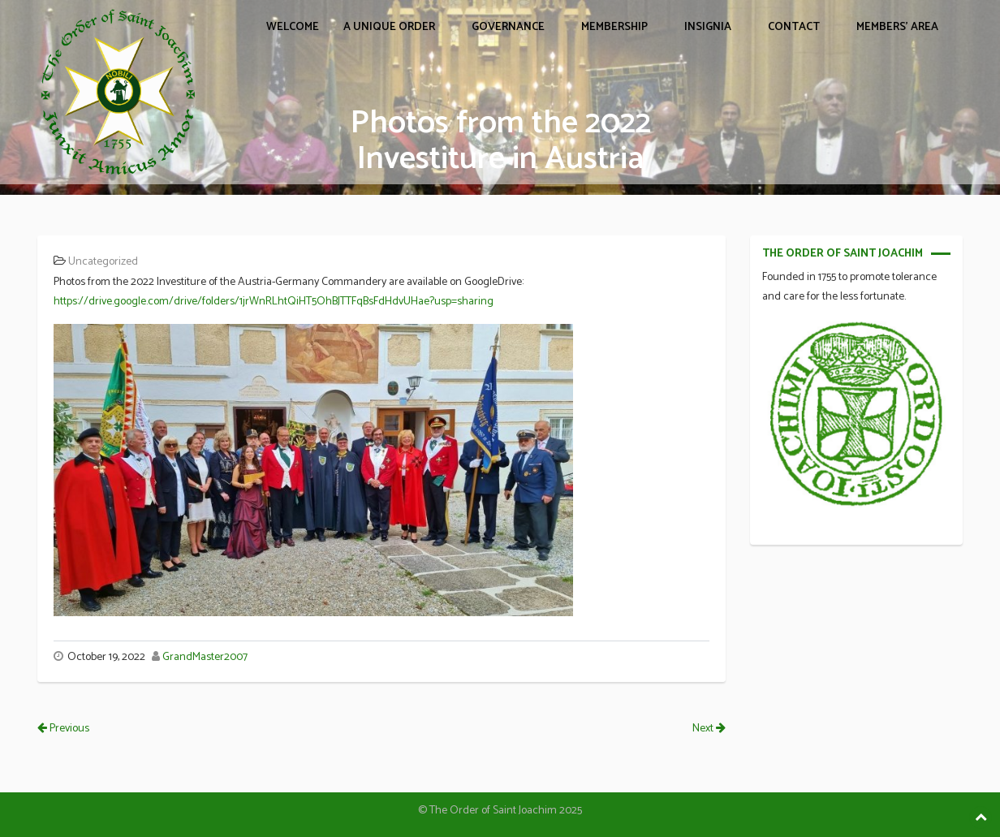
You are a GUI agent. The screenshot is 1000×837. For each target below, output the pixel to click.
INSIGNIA (707, 27)
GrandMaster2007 (205, 657)
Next (709, 728)
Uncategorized (103, 261)
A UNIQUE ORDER (389, 27)
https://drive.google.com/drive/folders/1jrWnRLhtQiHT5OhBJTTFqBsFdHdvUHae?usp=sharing (274, 301)
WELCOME (292, 27)
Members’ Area (897, 27)
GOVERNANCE (508, 27)
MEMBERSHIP (614, 27)
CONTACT (794, 27)
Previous (63, 728)
